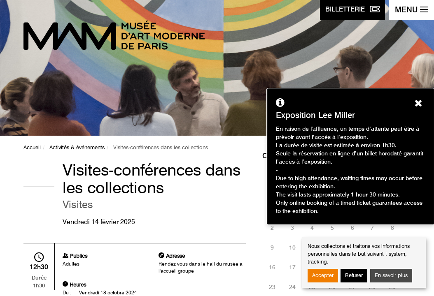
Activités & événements (77, 147)
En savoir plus (391, 275)
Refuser (354, 275)
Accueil (32, 147)
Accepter (323, 275)
